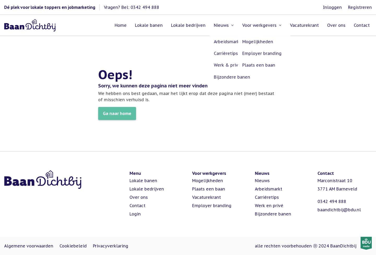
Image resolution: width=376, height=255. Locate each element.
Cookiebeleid (73, 245)
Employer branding (211, 205)
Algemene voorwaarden (28, 245)
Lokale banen (143, 180)
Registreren (360, 7)
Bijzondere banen (273, 213)
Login (135, 213)
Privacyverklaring (110, 245)
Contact (137, 205)
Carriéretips (267, 197)
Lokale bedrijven (147, 189)
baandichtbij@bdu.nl (339, 209)
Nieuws (262, 180)
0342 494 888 (332, 201)
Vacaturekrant (206, 197)
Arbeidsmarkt (268, 189)
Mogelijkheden (207, 180)
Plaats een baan (208, 189)
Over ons (139, 197)
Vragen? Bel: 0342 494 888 (131, 7)
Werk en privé (269, 205)
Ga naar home (117, 113)
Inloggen (332, 7)
